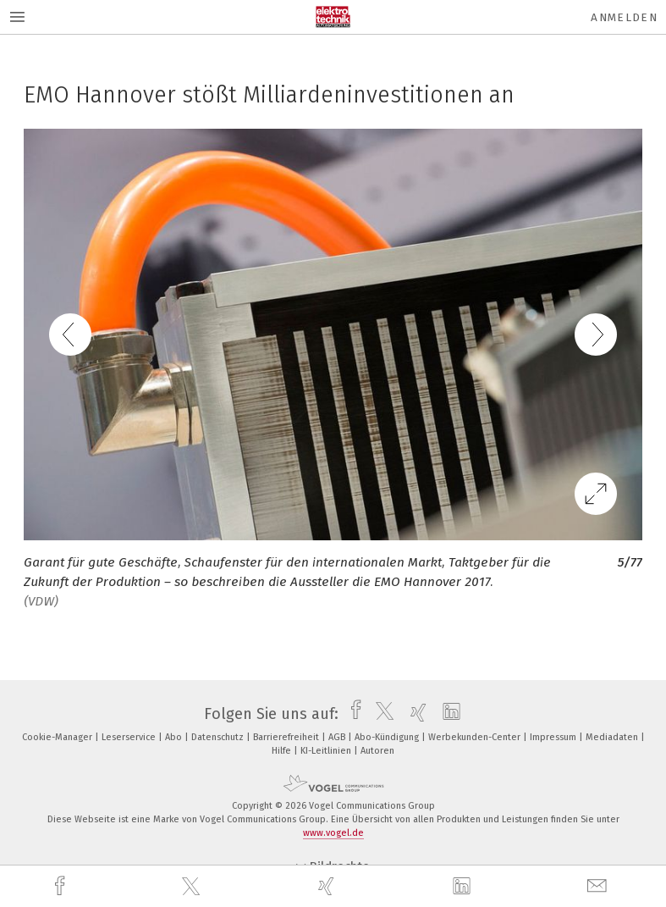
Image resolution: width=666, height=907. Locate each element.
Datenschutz (218, 737)
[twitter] (192, 887)
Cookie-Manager (58, 737)
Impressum (554, 737)
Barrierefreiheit (287, 737)
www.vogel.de (333, 832)
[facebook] (62, 886)
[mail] (599, 886)
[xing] (328, 886)
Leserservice (130, 737)
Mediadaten (613, 737)
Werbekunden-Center (475, 737)
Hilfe (283, 750)
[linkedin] (463, 887)
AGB (338, 737)
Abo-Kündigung (388, 737)
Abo (174, 737)
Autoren (377, 750)
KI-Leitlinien (327, 750)
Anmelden (624, 17)
